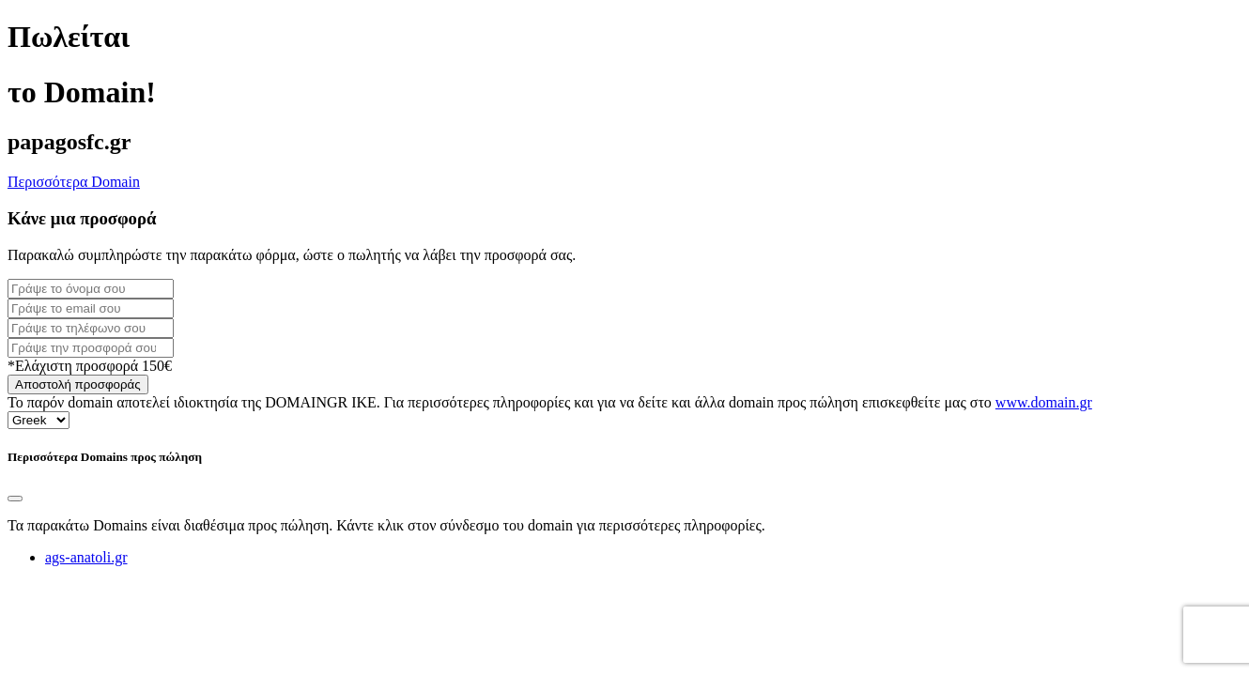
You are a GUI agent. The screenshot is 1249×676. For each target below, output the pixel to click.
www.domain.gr (1043, 402)
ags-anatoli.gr (86, 557)
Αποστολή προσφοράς (78, 384)
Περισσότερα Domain (74, 182)
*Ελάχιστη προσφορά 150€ (90, 366)
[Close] (15, 498)
